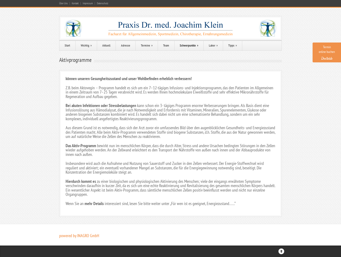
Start (67, 45)
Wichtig (86, 45)
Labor (213, 45)
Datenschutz (102, 3)
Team (166, 45)
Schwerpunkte (189, 45)
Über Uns (63, 3)
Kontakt (75, 3)
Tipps (232, 45)
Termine (147, 45)
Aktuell (106, 45)
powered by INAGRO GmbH (79, 235)
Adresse (125, 45)
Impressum (88, 3)
